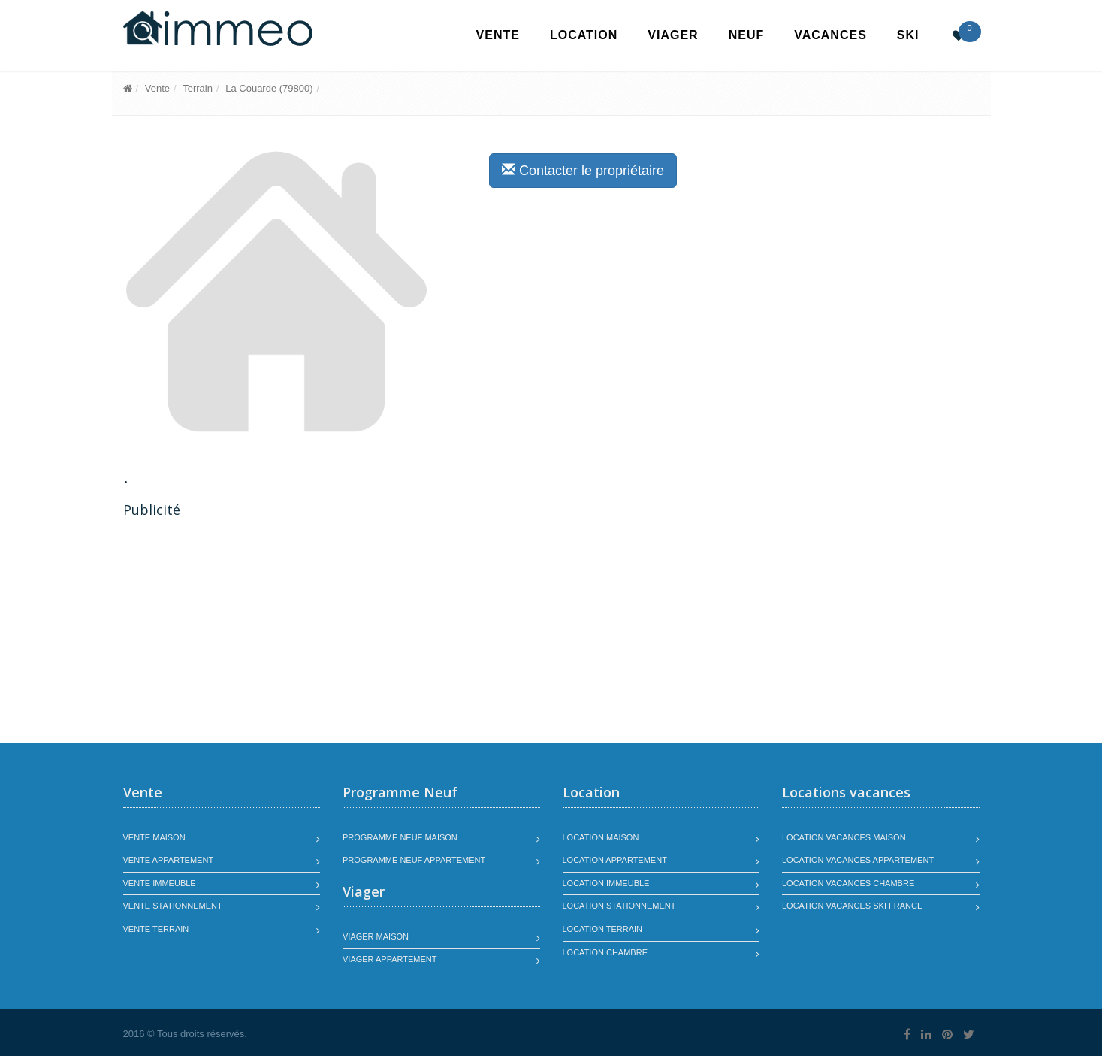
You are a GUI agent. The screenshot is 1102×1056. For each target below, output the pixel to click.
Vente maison (154, 837)
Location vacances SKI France (852, 905)
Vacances (830, 35)
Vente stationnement (172, 905)
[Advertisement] (249, 632)
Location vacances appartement (858, 859)
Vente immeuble (159, 883)
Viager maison (376, 936)
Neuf (747, 35)
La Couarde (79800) (268, 88)
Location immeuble (606, 883)
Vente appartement (168, 859)
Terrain (198, 88)
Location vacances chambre (848, 883)
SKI (908, 35)
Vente (498, 35)
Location (583, 35)
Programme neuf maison (400, 837)
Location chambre (605, 952)
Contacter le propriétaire (583, 170)
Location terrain (603, 928)
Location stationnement (619, 905)
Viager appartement (390, 959)
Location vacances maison (844, 837)
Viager (673, 35)
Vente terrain (156, 928)
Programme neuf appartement (414, 859)
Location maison (601, 837)
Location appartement (615, 859)
